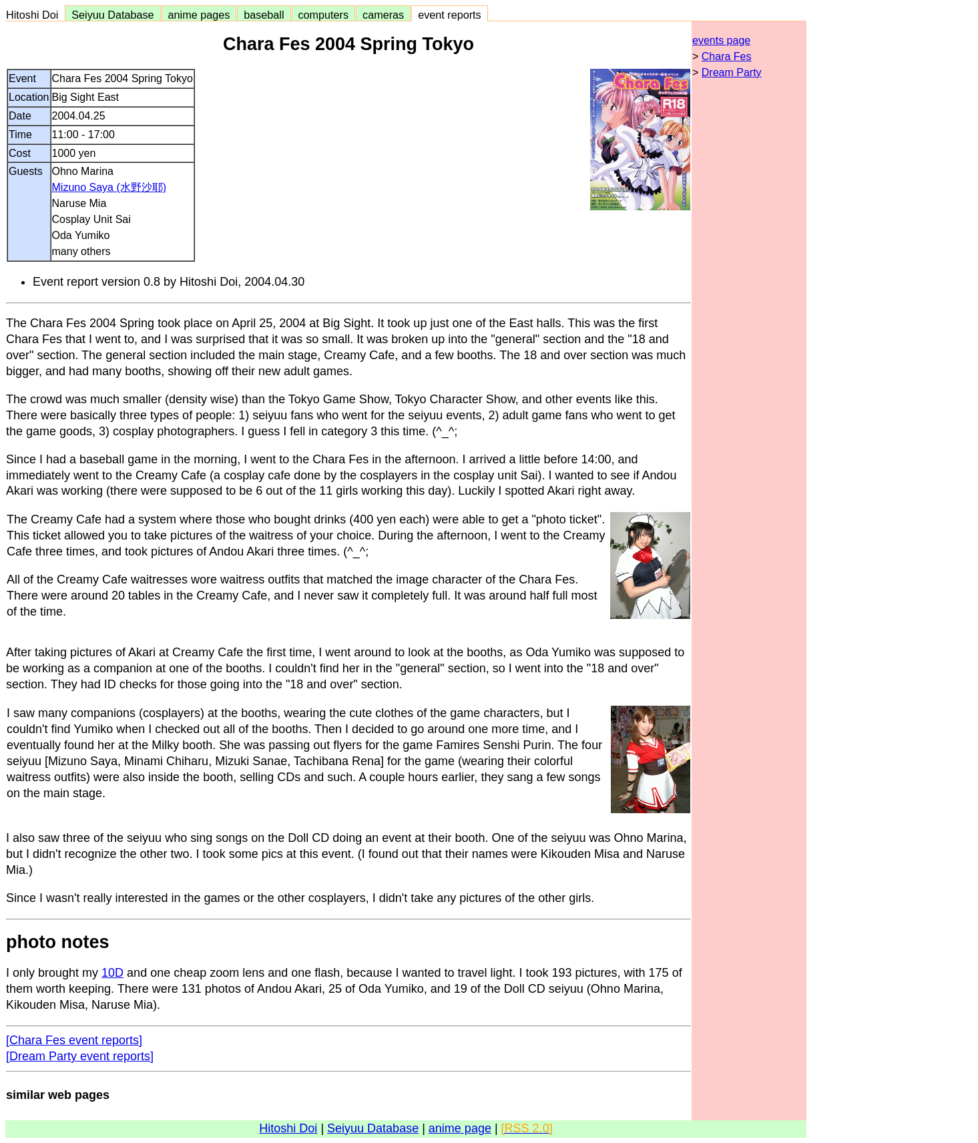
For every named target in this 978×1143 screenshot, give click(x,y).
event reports (449, 15)
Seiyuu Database (112, 15)
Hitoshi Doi (35, 15)
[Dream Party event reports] (80, 1056)
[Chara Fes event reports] (74, 1040)
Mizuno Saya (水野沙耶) (109, 187)
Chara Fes (727, 56)
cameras (383, 15)
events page (721, 40)
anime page (460, 1128)
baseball (264, 15)
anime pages (199, 15)
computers (323, 15)
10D (112, 972)
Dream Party (732, 72)
